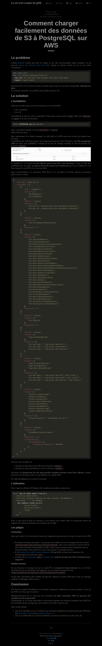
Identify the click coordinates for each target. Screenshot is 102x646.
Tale (62, 632)
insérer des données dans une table (34, 65)
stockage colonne (44, 612)
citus (29, 612)
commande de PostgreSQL (40, 556)
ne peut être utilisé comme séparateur (35, 551)
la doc (53, 172)
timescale (22, 612)
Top (51, 626)
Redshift (21, 63)
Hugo (49, 632)
